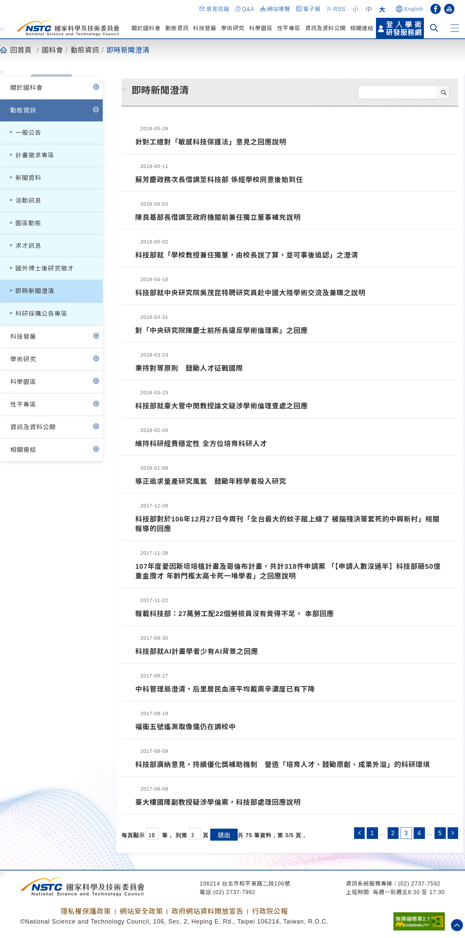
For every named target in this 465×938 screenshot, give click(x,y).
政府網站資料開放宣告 (207, 911)
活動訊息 (28, 200)
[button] (214, 8)
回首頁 (21, 49)
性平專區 (288, 28)
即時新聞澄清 (128, 49)
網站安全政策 (141, 911)
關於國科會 (146, 28)
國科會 (52, 49)
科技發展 (204, 28)
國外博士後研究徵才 (44, 268)
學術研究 (232, 28)
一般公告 (28, 132)
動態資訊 (177, 28)
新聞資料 (28, 178)
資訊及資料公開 (325, 28)
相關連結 (362, 28)
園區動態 (28, 223)
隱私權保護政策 (86, 911)
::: (2, 28)
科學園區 (261, 28)
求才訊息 (28, 245)
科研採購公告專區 (41, 313)
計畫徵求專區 (34, 155)
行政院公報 (270, 911)
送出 (224, 834)
